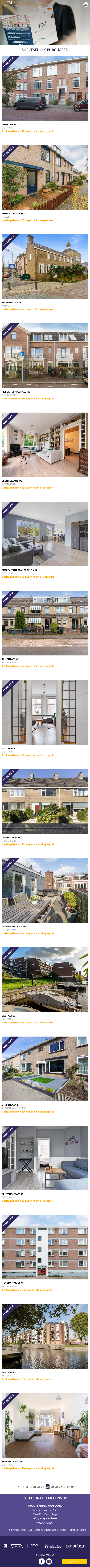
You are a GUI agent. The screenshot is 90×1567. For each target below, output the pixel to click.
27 (60, 1486)
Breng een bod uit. (75, 1561)
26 (56, 1486)
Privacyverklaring (77, 1529)
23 (42, 1486)
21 (34, 1486)
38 (68, 1486)
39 (72, 1486)
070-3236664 (45, 1523)
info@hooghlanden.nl (45, 1518)
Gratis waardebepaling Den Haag (50, 1529)
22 (38, 1486)
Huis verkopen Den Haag (20, 1529)
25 (52, 1486)
